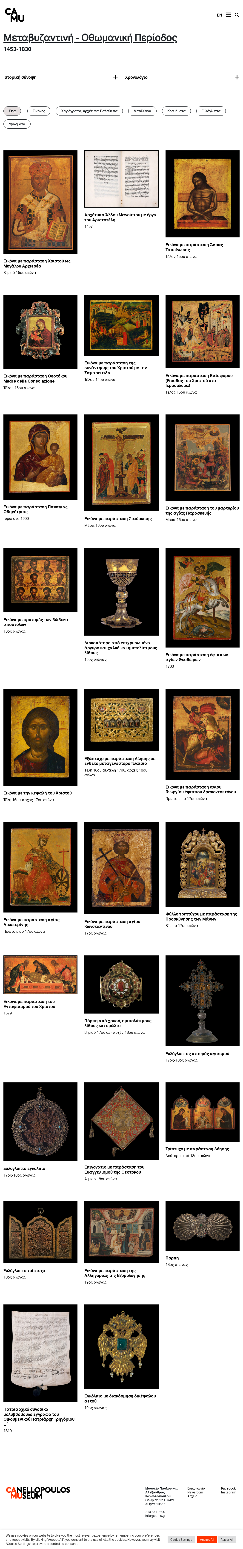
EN (219, 15)
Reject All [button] (227, 1539)
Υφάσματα (17, 124)
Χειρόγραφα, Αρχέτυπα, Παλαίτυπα (89, 111)
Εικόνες (39, 111)
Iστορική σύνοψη (20, 77)
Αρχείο (192, 1496)
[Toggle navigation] (228, 15)
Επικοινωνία (196, 1488)
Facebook (228, 1488)
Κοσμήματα (176, 111)
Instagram (228, 1492)
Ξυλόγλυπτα (211, 111)
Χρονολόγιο (136, 77)
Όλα (12, 111)
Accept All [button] (207, 1539)
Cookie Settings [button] (181, 1539)
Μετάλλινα (142, 111)
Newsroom (195, 1492)
